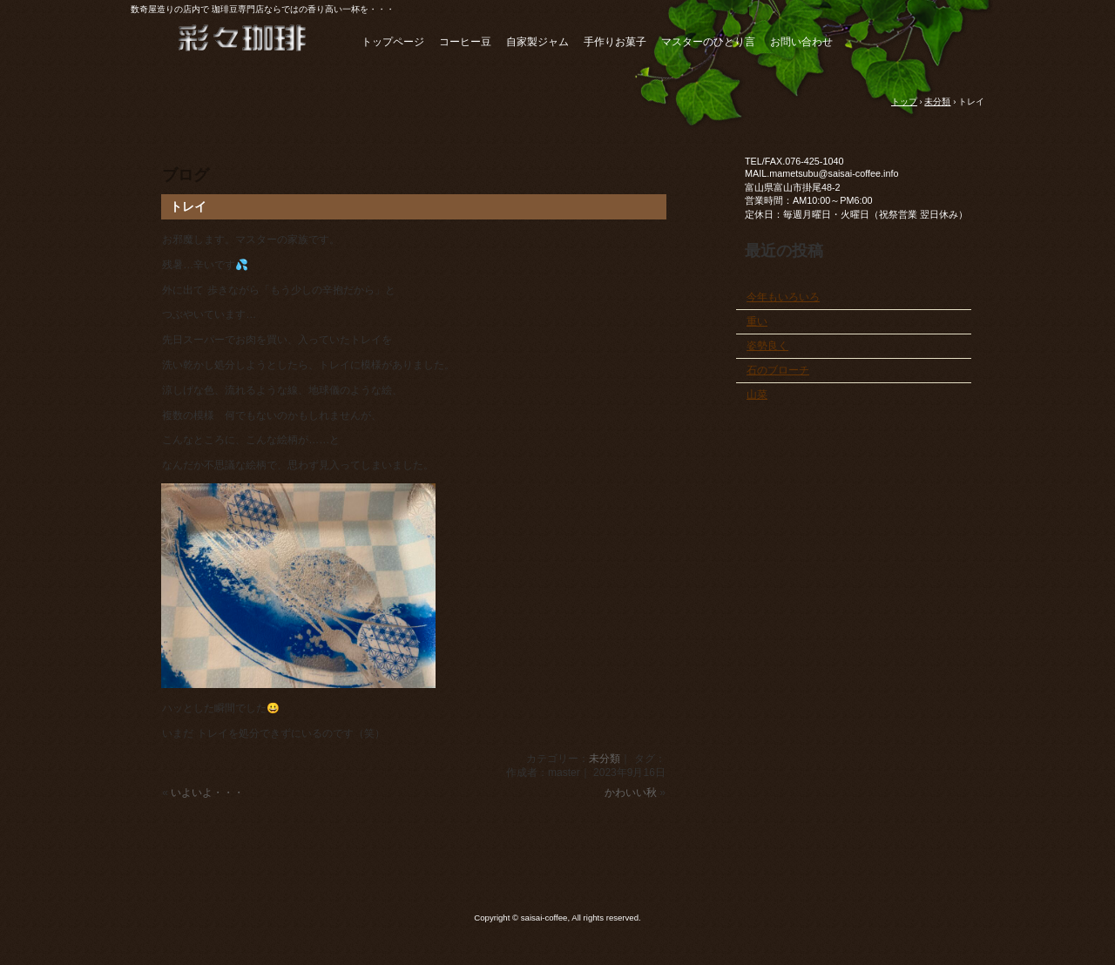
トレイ (188, 206)
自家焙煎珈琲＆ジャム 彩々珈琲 (226, 47)
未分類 (604, 758)
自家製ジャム (537, 42)
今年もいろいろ (783, 297)
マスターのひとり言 (708, 42)
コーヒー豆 (465, 42)
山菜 (757, 394)
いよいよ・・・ (207, 792)
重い (757, 321)
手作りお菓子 (615, 42)
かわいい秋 (631, 792)
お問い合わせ (801, 42)
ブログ (185, 175)
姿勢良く (767, 346)
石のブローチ (778, 370)
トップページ (393, 42)
